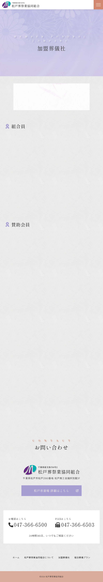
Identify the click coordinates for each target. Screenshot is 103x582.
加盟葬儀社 (64, 557)
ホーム (16, 557)
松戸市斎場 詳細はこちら (51, 490)
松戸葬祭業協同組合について (39, 557)
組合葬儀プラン (82, 557)
